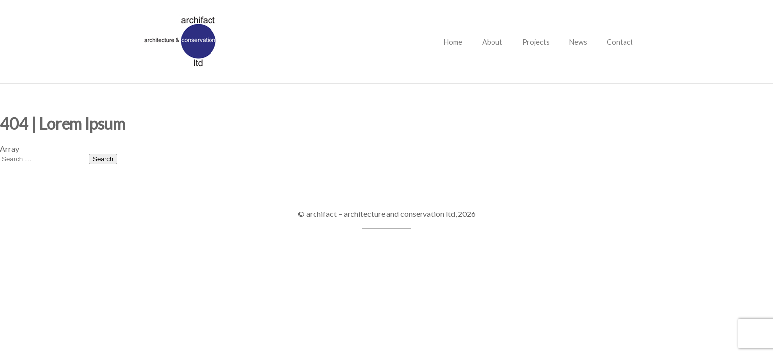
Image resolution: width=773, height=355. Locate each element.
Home (453, 42)
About (492, 42)
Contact (620, 42)
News (578, 42)
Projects (536, 42)
